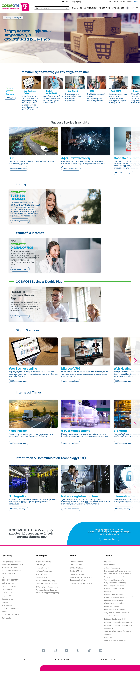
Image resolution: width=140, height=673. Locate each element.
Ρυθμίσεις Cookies (112, 606)
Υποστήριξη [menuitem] (41, 555)
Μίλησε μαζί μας (109, 539)
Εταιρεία (130, 1)
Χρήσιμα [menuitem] (108, 555)
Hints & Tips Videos (44, 568)
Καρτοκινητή (7, 589)
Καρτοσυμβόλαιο (9, 586)
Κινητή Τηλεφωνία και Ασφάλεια (117, 577)
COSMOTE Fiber (76, 568)
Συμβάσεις (108, 634)
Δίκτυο (122, 1)
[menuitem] (43, 650)
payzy (4, 612)
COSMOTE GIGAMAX (10, 580)
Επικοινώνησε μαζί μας (45, 580)
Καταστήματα (114, 1)
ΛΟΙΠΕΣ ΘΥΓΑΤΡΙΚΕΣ (63, 659)
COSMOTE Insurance (10, 608)
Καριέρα (107, 561)
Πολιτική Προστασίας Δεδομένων (118, 622)
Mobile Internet (8, 583)
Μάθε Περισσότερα (18, 168)
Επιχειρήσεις (76, 2)
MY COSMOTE (118, 8)
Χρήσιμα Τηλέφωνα (44, 571)
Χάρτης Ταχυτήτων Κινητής (81, 583)
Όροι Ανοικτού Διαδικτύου (115, 640)
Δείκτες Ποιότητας (112, 568)
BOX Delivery (7, 605)
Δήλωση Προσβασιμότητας (47, 587)
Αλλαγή (10, 98)
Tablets (5, 602)
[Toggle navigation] (136, 8)
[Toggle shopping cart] (133, 8)
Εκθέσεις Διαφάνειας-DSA (115, 619)
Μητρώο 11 (108, 591)
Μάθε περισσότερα (20, 221)
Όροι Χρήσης (109, 565)
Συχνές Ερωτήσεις (43, 561)
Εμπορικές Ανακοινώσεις (114, 609)
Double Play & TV (8, 574)
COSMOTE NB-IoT (77, 574)
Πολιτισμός (6, 618)
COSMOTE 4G (76, 571)
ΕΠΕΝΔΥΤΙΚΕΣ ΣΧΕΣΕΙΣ (108, 659)
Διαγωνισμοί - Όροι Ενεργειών (116, 613)
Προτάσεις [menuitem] (7, 555)
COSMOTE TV (7, 593)
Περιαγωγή (40, 565)
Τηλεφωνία (6, 577)
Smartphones (7, 599)
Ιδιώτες (65, 1)
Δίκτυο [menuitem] (73, 555)
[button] (127, 8)
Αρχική (7, 17)
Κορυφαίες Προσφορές (11, 561)
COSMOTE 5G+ (76, 561)
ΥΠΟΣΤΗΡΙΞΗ (104, 8)
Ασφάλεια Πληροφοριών (114, 616)
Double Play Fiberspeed (11, 570)
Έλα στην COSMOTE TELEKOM (84, 8)
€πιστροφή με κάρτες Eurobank (117, 631)
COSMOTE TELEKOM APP (46, 584)
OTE (24, 659)
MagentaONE (7, 596)
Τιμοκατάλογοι (42, 577)
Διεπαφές (108, 637)
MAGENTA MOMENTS (10, 615)
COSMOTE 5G (76, 565)
